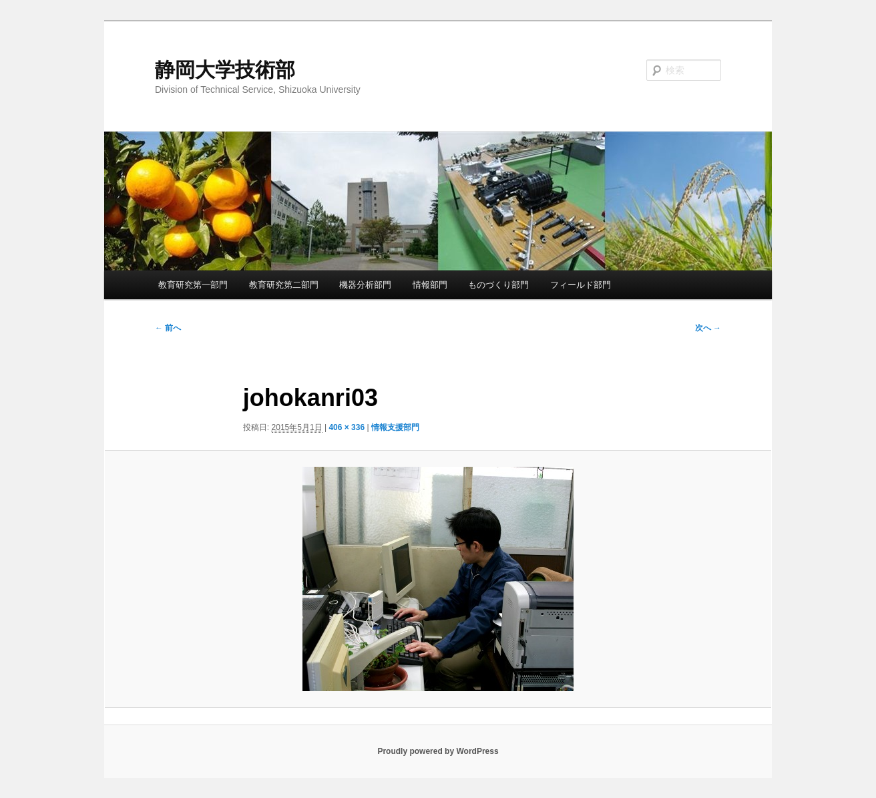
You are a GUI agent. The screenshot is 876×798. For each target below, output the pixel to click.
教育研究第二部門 (283, 285)
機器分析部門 (365, 285)
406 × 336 (346, 427)
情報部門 (430, 285)
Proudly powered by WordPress (437, 751)
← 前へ (168, 328)
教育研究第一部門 (193, 285)
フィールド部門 (580, 285)
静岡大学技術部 (225, 70)
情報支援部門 (395, 427)
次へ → (708, 328)
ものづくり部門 (498, 285)
